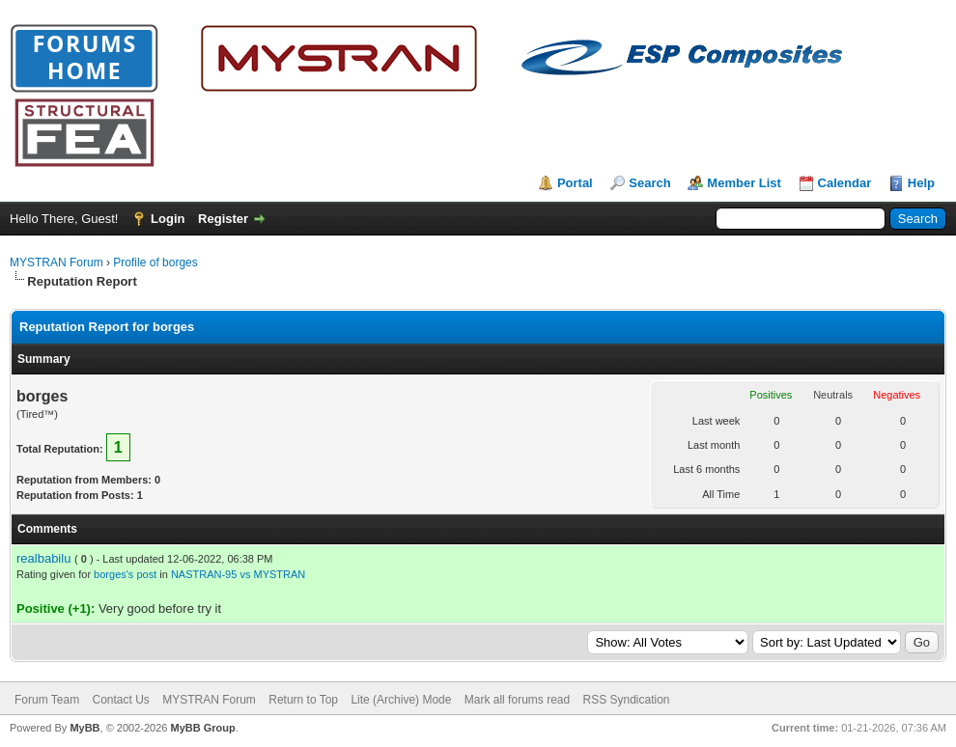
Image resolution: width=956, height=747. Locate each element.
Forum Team (46, 699)
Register (223, 218)
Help (921, 183)
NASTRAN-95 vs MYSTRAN (238, 574)
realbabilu (43, 558)
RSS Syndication (626, 699)
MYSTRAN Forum (56, 262)
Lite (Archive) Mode (401, 699)
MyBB (84, 727)
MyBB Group (202, 727)
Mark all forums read (517, 699)
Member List (744, 183)
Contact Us (120, 699)
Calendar (845, 183)
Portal (575, 183)
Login (167, 218)
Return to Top (303, 699)
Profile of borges (155, 262)
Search (649, 183)
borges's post (125, 574)
